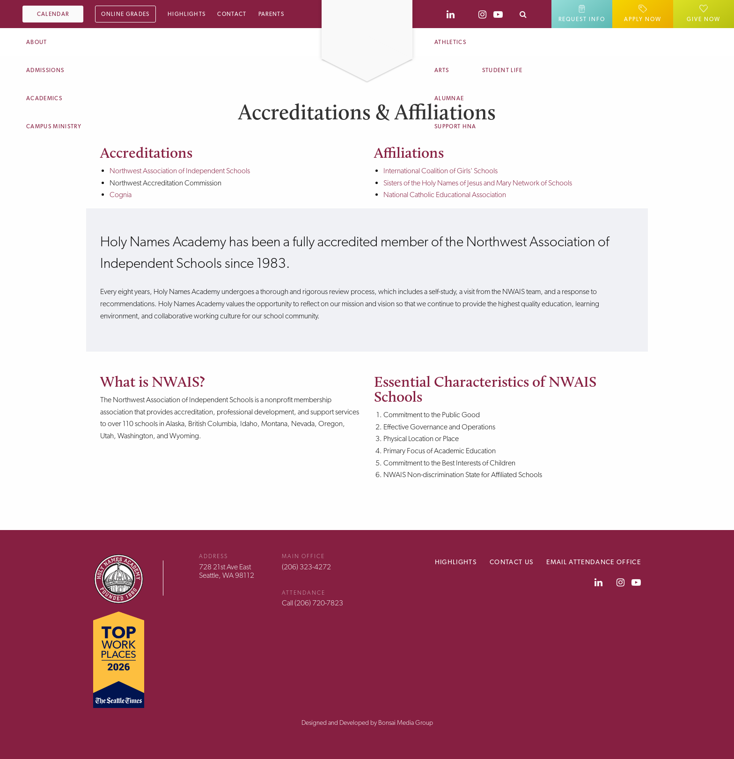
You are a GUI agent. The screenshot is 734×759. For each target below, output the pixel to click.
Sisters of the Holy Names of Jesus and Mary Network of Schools (477, 182)
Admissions (45, 70)
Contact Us (511, 562)
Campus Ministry (53, 126)
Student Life (502, 70)
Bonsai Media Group (405, 722)
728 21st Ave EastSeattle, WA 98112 (226, 571)
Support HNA (455, 126)
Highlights (187, 14)
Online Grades (125, 14)
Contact (231, 14)
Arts (441, 70)
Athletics (450, 42)
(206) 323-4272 (306, 566)
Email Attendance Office (593, 562)
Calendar (53, 14)
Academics (44, 98)
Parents (271, 14)
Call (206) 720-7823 (312, 602)
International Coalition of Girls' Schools (440, 170)
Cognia (121, 194)
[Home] (367, 6)
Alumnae (449, 98)
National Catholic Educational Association (444, 194)
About (36, 42)
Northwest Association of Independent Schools (180, 170)
